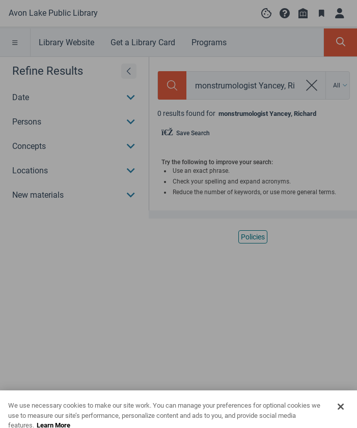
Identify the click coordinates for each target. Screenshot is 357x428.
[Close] (340, 415)
